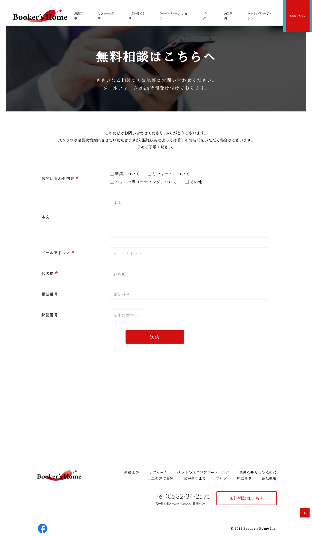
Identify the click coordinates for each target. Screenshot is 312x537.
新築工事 (131, 472)
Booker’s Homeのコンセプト (173, 15)
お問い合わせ (298, 16)
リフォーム (158, 472)
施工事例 (244, 478)
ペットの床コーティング (260, 15)
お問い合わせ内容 (58, 178)
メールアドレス (55, 252)
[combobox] (189, 252)
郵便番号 (49, 315)
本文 (45, 216)
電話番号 (49, 294)
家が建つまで (195, 478)
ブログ (221, 478)
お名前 (47, 273)
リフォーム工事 (106, 15)
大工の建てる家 (160, 478)
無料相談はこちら (246, 498)
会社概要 (269, 478)
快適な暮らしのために (258, 472)
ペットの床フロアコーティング (203, 472)
